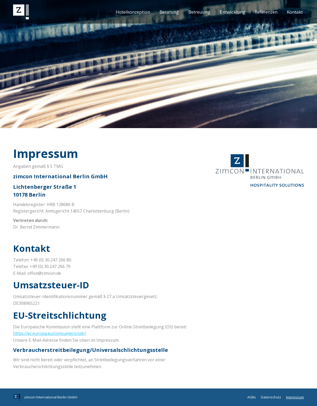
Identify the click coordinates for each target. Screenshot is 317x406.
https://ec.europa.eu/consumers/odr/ (49, 333)
